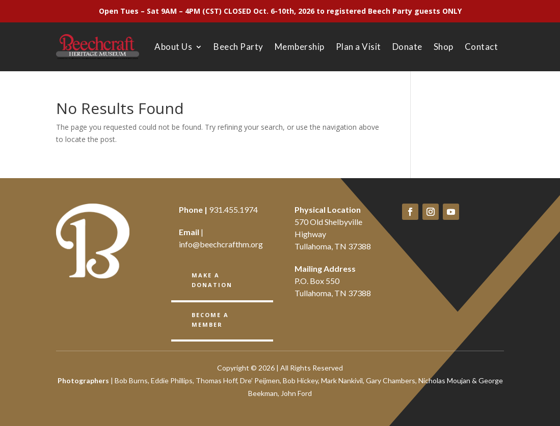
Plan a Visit (358, 46)
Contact (481, 46)
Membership (300, 46)
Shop (444, 46)
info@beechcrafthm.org (221, 244)
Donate (407, 46)
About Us (173, 46)
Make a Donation (212, 280)
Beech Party (238, 46)
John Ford (296, 393)
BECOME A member (210, 319)
